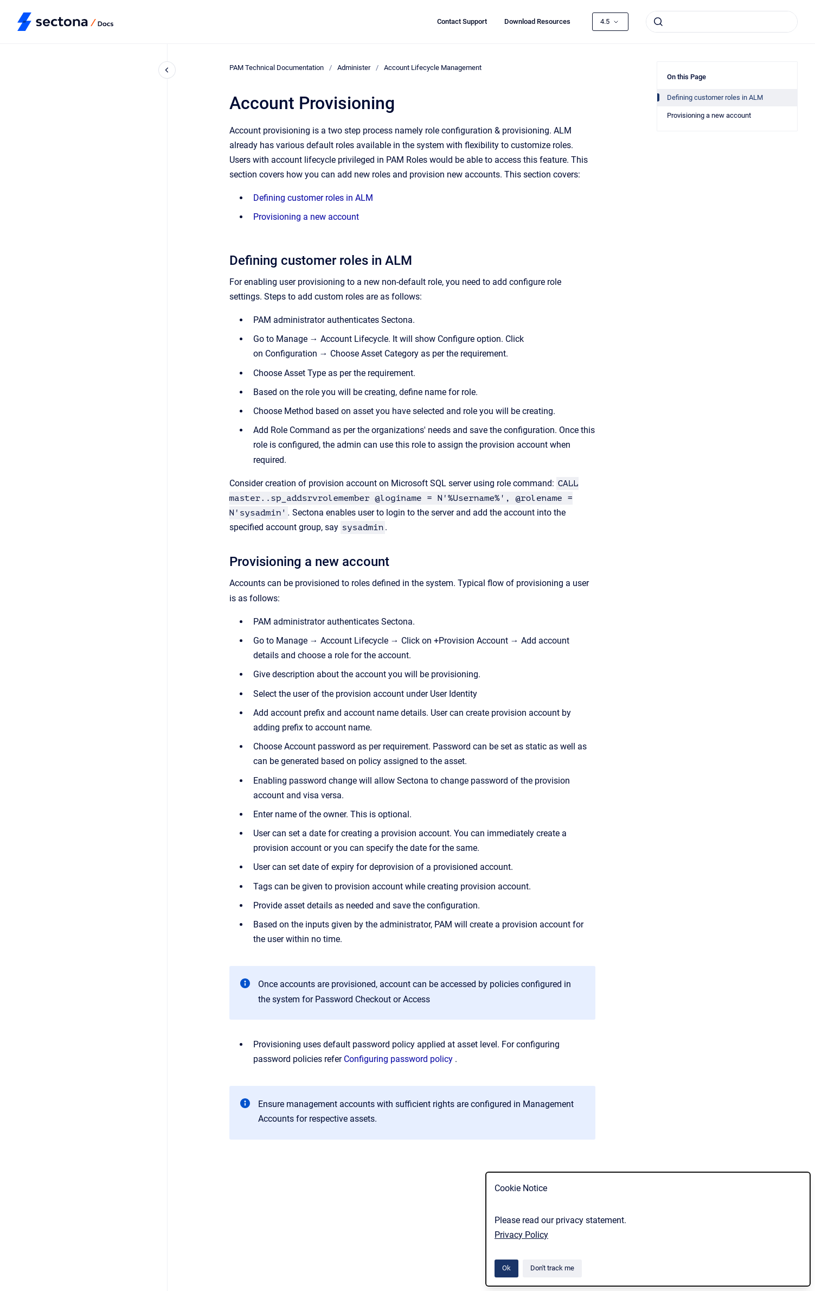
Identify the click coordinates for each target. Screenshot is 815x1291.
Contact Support (462, 21)
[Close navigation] (167, 70)
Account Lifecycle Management (433, 67)
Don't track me (552, 1268)
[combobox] (721, 21)
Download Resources (537, 21)
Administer (353, 67)
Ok (506, 1268)
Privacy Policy (521, 1235)
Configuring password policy (398, 1059)
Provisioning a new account (306, 217)
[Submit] (658, 21)
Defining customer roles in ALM (313, 198)
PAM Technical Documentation (276, 67)
